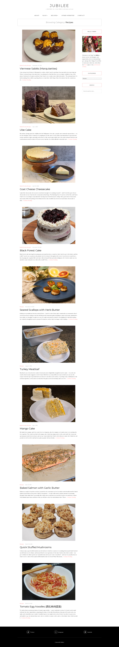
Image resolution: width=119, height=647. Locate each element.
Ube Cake (25, 129)
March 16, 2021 (28, 544)
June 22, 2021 (28, 484)
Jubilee (59, 5)
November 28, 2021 (29, 306)
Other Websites (68, 15)
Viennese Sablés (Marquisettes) (38, 68)
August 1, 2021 (28, 366)
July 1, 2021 (35, 425)
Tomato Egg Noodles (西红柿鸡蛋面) (41, 606)
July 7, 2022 (35, 126)
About (36, 15)
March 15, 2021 (28, 603)
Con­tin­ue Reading (26, 80)
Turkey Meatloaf (29, 369)
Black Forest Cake (30, 250)
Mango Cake (27, 428)
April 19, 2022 (35, 186)
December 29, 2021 (36, 247)
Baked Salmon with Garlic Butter (40, 487)
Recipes (54, 15)
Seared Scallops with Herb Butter (40, 309)
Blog (45, 15)
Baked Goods (23, 65)
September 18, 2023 (37, 65)
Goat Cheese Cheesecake (35, 189)
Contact (81, 15)
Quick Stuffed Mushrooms (35, 547)
